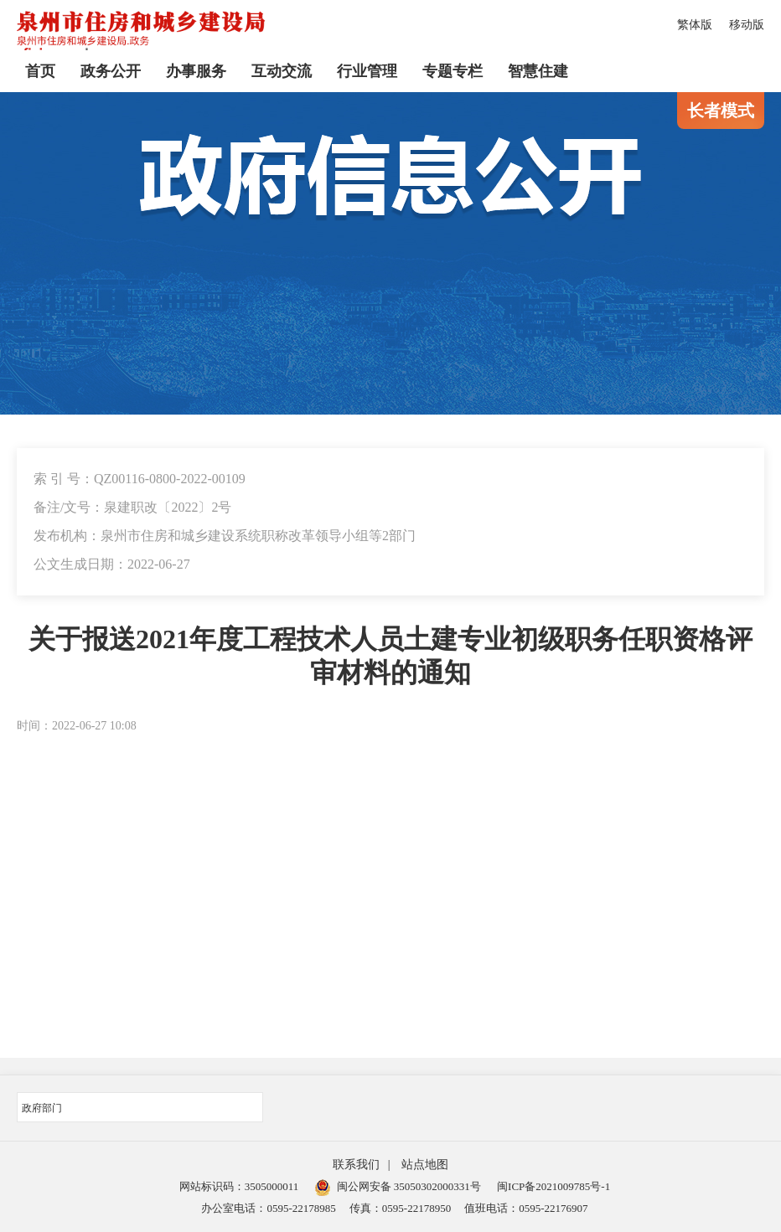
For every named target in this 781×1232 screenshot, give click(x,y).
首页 (40, 71)
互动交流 (281, 71)
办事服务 (196, 71)
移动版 (746, 24)
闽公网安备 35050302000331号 (398, 1186)
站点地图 (424, 1164)
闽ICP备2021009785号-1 (553, 1186)
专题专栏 (452, 71)
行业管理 (367, 71)
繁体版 (694, 24)
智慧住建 (538, 71)
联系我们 (356, 1164)
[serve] (142, 34)
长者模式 (720, 110)
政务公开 (110, 71)
